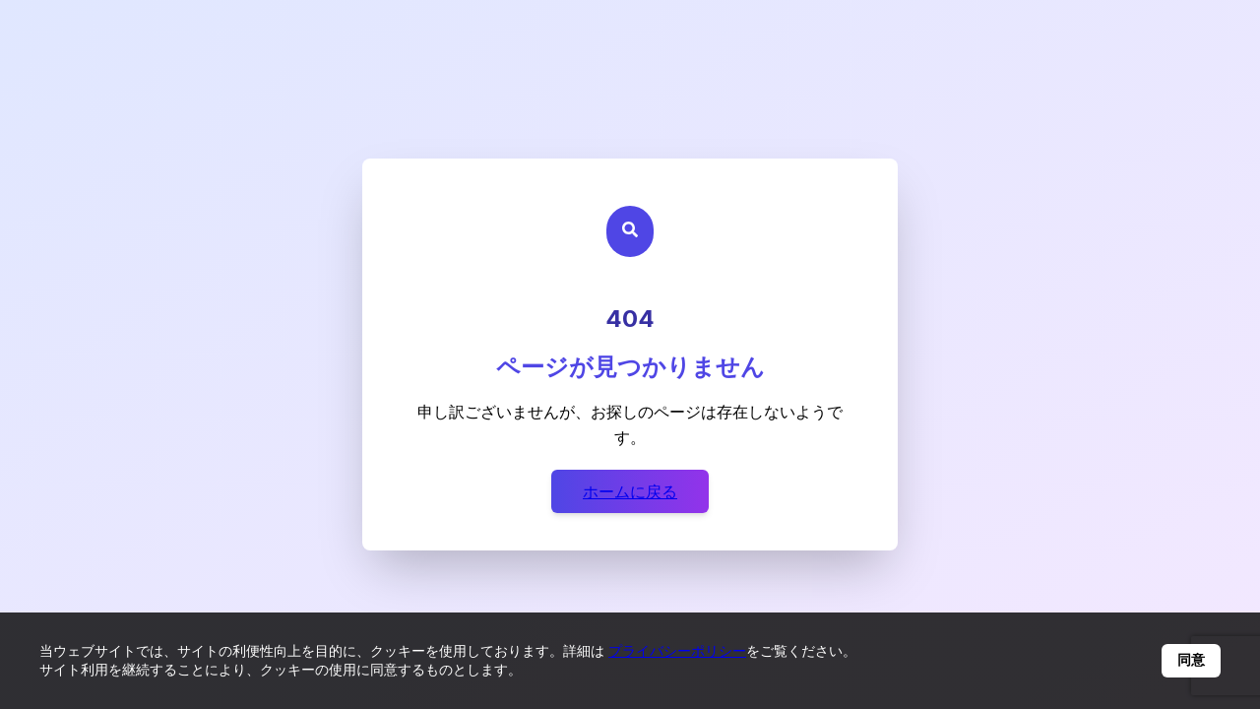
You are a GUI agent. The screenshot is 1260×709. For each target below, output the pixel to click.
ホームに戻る (630, 491)
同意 (1191, 660)
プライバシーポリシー (677, 650)
